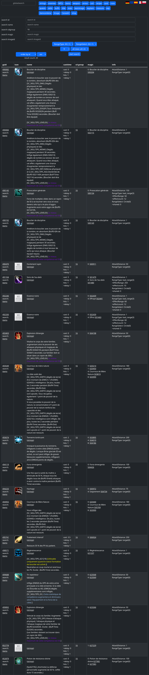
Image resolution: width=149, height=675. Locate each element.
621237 (91, 553)
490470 (5, 264)
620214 (93, 366)
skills (50, 8)
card (106, 3)
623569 (93, 577)
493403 (5, 333)
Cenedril (65, 13)
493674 (5, 437)
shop (74, 13)
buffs (57, 8)
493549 (5, 366)
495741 (5, 537)
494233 (5, 489)
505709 (97, 507)
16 (76, 69)
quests (43, 8)
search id (5, 20)
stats (70, 8)
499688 (5, 574)
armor (85, 3)
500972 (93, 489)
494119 (5, 464)
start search (74, 54)
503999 (93, 377)
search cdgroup (8, 29)
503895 (93, 437)
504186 (93, 443)
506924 (93, 537)
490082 (5, 69)
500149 (91, 223)
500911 (93, 264)
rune (113, 3)
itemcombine (45, 13)
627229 (93, 645)
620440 (93, 502)
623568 (93, 574)
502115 (91, 133)
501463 (98, 317)
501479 (93, 277)
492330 (5, 314)
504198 (93, 333)
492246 (5, 296)
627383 (93, 664)
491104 (5, 277)
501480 (91, 282)
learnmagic (79, 8)
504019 (93, 440)
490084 (5, 130)
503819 (97, 374)
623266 (93, 607)
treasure (100, 8)
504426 (91, 467)
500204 (91, 72)
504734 (104, 491)
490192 (5, 220)
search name (7, 24)
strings (43, 3)
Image (56, 13)
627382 (96, 661)
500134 (91, 193)
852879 (5, 658)
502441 (99, 298)
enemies (52, 3)
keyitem (90, 8)
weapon (76, 3)
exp (108, 8)
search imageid (8, 39)
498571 (5, 550)
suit (92, 3)
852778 (5, 645)
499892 (5, 607)
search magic (7, 34)
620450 (93, 368)
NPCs (60, 3)
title (63, 8)
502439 (93, 296)
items (67, 3)
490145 (5, 190)
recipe (99, 3)
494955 (5, 502)
